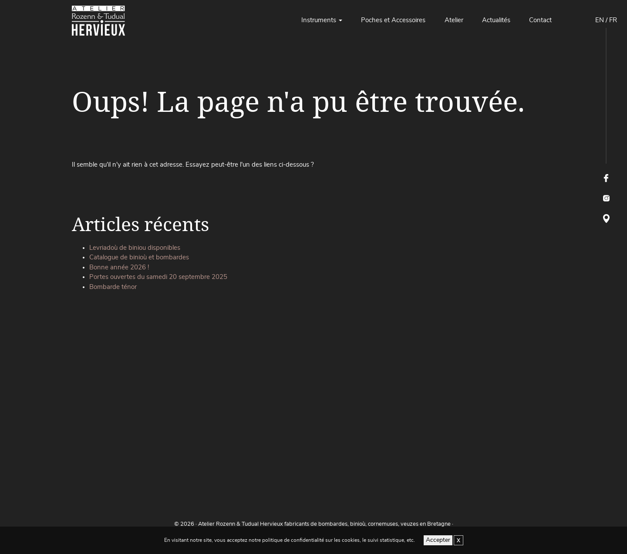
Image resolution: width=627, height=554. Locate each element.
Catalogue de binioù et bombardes (139, 257)
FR (613, 20)
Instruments (318, 20)
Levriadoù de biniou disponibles (134, 248)
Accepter (438, 540)
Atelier (454, 20)
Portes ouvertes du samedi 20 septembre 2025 (158, 277)
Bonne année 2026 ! (119, 267)
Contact (540, 20)
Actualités (496, 20)
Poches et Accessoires (393, 20)
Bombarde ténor (113, 287)
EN (599, 20)
